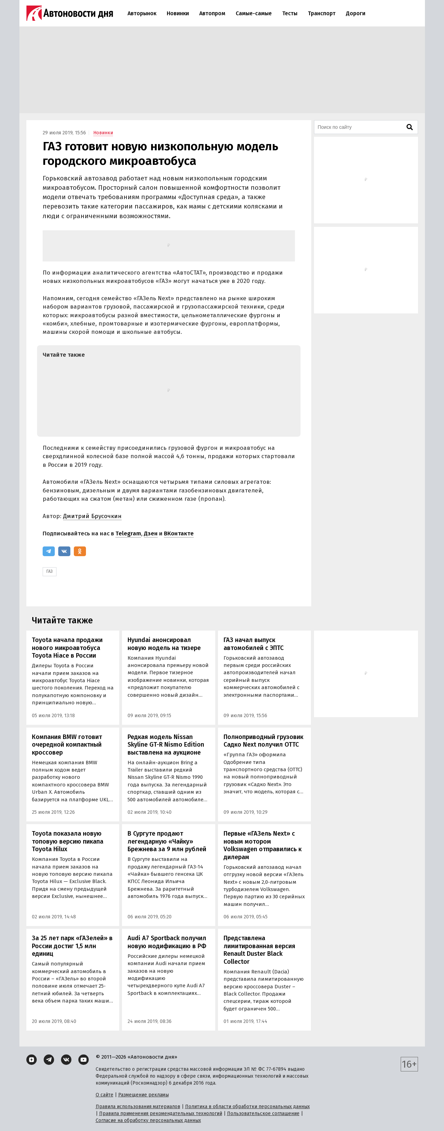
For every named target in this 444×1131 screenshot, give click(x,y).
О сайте (104, 1095)
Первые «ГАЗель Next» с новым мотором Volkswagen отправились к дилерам (263, 845)
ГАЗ (49, 571)
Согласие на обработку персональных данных (148, 1120)
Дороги (355, 13)
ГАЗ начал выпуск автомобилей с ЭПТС (254, 644)
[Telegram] (49, 551)
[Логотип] (69, 13)
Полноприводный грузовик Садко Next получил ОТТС (263, 741)
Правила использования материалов (138, 1107)
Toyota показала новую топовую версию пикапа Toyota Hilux (67, 841)
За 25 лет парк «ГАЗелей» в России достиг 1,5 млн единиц (72, 946)
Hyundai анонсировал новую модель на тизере (164, 644)
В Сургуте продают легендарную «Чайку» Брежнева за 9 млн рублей (167, 841)
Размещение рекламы (143, 1095)
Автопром (212, 13)
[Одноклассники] (80, 551)
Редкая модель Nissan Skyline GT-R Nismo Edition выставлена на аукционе (166, 744)
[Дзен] (31, 1059)
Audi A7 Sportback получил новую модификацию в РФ (167, 942)
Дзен (151, 533)
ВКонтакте (179, 533)
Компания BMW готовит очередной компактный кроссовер (67, 744)
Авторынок (142, 13)
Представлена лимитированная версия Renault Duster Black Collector (259, 949)
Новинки (178, 13)
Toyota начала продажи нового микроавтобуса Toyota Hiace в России (67, 647)
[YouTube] (83, 1059)
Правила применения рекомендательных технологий (160, 1113)
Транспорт (322, 13)
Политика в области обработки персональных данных (247, 1107)
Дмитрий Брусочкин (92, 516)
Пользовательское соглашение (263, 1113)
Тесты (289, 13)
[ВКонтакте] (64, 551)
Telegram (128, 533)
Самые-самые (254, 13)
